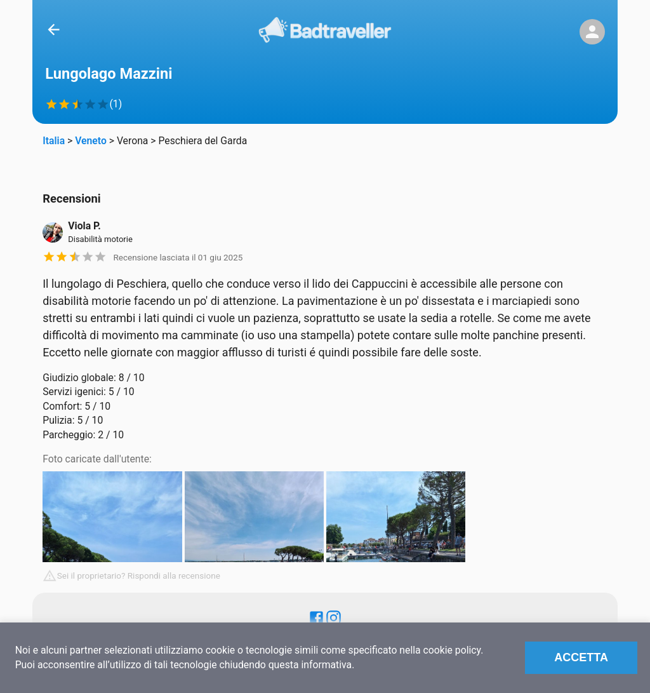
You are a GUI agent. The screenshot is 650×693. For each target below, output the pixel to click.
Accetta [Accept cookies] (581, 657)
